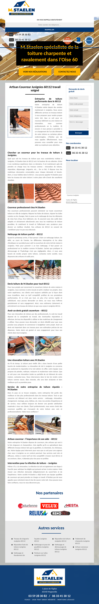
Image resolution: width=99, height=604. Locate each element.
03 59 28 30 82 (23, 34)
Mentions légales (65, 600)
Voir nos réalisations (35, 71)
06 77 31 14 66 (23, 44)
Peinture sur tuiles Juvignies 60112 (41, 554)
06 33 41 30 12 (23, 39)
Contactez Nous (67, 71)
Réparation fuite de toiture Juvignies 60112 (21, 547)
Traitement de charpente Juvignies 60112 (82, 541)
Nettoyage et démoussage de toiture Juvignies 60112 (61, 548)
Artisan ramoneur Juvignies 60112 (81, 548)
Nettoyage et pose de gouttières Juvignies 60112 (42, 547)
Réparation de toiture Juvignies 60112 (63, 540)
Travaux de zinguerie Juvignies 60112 (21, 540)
